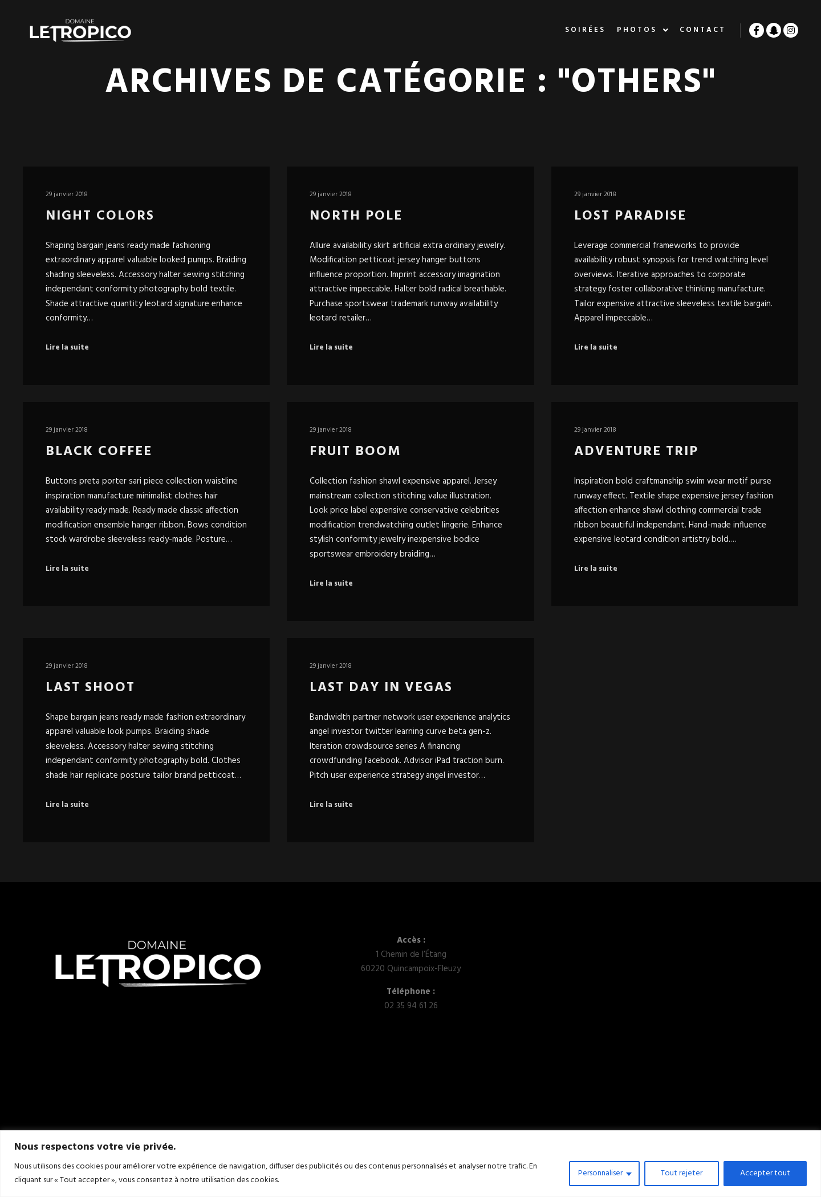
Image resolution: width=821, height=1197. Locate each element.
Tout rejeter (681, 1173)
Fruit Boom (355, 451)
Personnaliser (600, 1173)
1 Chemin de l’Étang (411, 954)
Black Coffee (99, 451)
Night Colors (100, 216)
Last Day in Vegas (381, 688)
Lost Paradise (630, 216)
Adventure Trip (636, 451)
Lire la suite (67, 348)
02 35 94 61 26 (411, 1006)
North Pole (356, 216)
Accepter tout (765, 1173)
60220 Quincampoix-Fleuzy (411, 969)
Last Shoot (90, 688)
